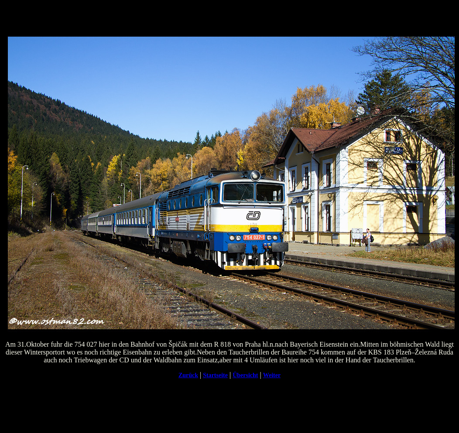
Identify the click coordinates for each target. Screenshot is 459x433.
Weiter (272, 375)
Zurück (188, 375)
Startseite (215, 375)
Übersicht (245, 375)
